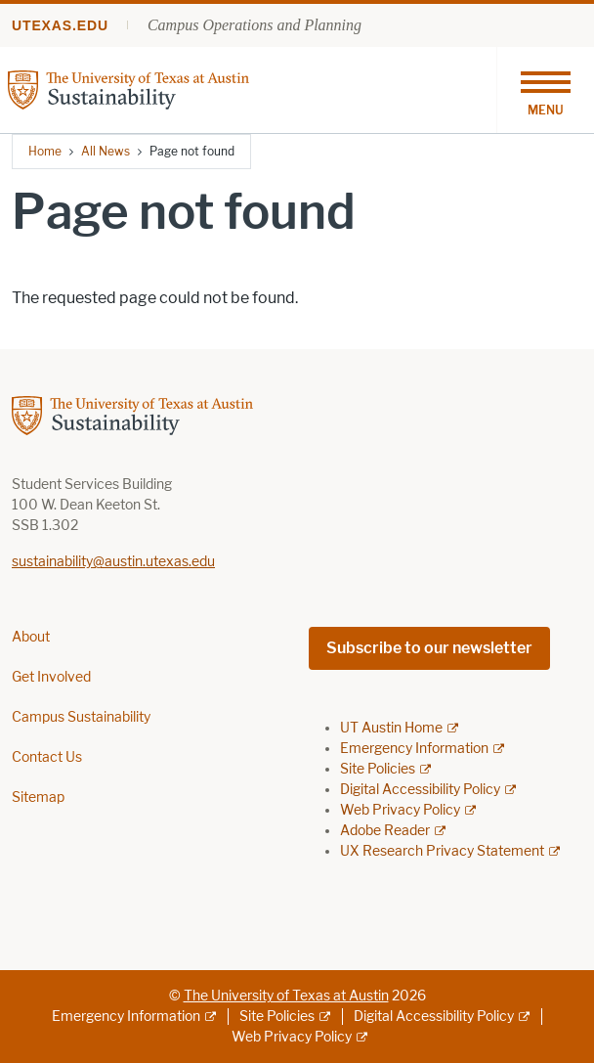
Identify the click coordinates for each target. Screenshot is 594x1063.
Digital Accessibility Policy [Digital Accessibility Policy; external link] (420, 789)
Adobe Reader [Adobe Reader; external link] (385, 830)
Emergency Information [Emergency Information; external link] (414, 748)
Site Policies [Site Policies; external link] (377, 769)
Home (45, 151)
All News (105, 151)
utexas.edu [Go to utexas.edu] (60, 25)
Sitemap (38, 797)
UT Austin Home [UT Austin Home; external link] (391, 728)
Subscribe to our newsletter (429, 648)
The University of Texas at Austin (286, 996)
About (31, 637)
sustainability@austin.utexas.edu (113, 562)
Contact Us (47, 757)
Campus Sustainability (81, 717)
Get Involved (51, 677)
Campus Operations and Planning (254, 25)
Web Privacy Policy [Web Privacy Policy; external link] (400, 810)
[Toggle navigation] (545, 90)
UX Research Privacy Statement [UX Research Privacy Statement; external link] (442, 851)
